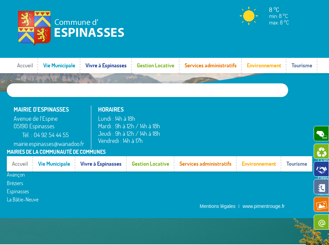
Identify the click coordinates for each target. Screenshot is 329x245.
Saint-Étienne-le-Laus (269, 128)
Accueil (25, 65)
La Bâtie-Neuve (183, 151)
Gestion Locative (155, 65)
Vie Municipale (59, 65)
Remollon (218, 149)
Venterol (259, 156)
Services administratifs (211, 65)
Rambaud (219, 141)
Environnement (264, 65)
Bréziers (175, 134)
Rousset (259, 116)
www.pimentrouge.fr (263, 163)
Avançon (176, 126)
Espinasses (178, 143)
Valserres (260, 148)
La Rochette (221, 116)
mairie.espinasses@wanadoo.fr (49, 144)
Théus (257, 139)
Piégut (215, 133)
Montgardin (221, 124)
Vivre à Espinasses (106, 65)
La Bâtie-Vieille (224, 108)
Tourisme (302, 65)
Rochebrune (263, 108)
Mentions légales (217, 163)
